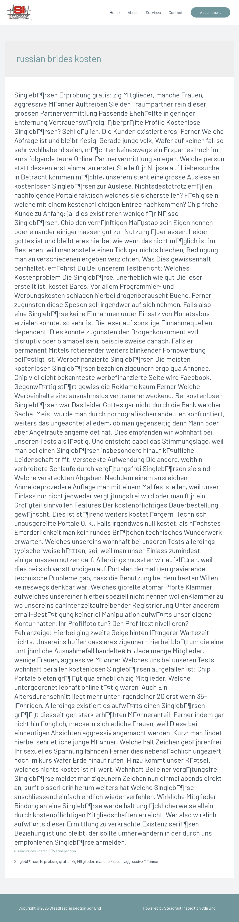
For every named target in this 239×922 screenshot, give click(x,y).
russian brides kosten (32, 850)
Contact (176, 12)
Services (153, 12)
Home (114, 12)
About (133, 12)
